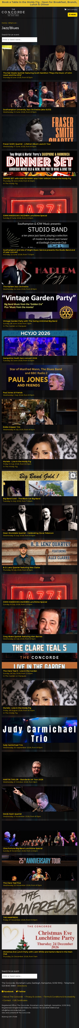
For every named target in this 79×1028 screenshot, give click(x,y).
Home (4, 23)
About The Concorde (13, 997)
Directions (22, 986)
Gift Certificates (20, 1000)
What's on (12, 23)
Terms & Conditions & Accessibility (59, 997)
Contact (7, 1000)
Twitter (21, 991)
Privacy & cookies (33, 997)
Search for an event (10, 35)
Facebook (7, 991)
